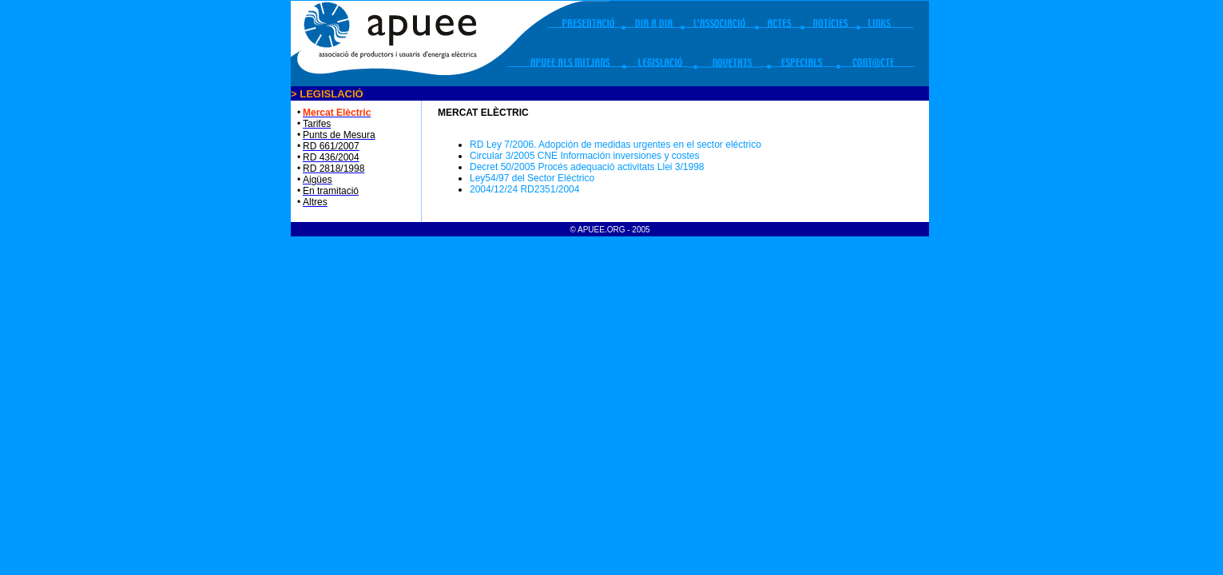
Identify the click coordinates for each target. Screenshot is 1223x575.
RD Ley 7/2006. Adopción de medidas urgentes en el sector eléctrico (615, 144)
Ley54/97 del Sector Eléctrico (532, 178)
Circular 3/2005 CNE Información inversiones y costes (584, 155)
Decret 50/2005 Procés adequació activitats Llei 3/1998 (587, 166)
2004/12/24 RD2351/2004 (524, 189)
